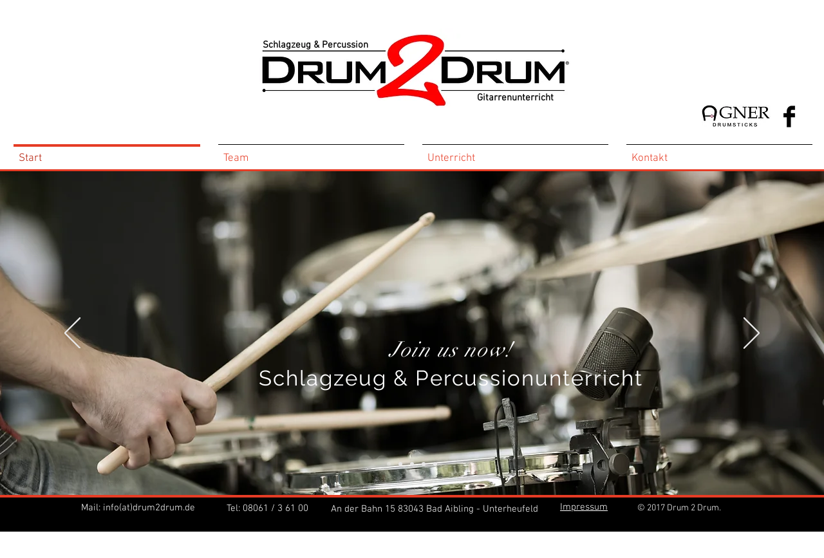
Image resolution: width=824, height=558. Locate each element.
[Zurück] (72, 334)
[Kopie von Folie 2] (389, 464)
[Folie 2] (424, 464)
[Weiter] (752, 334)
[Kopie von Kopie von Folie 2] (400, 464)
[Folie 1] (412, 464)
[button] (584, 505)
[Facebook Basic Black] (789, 116)
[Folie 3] (435, 464)
